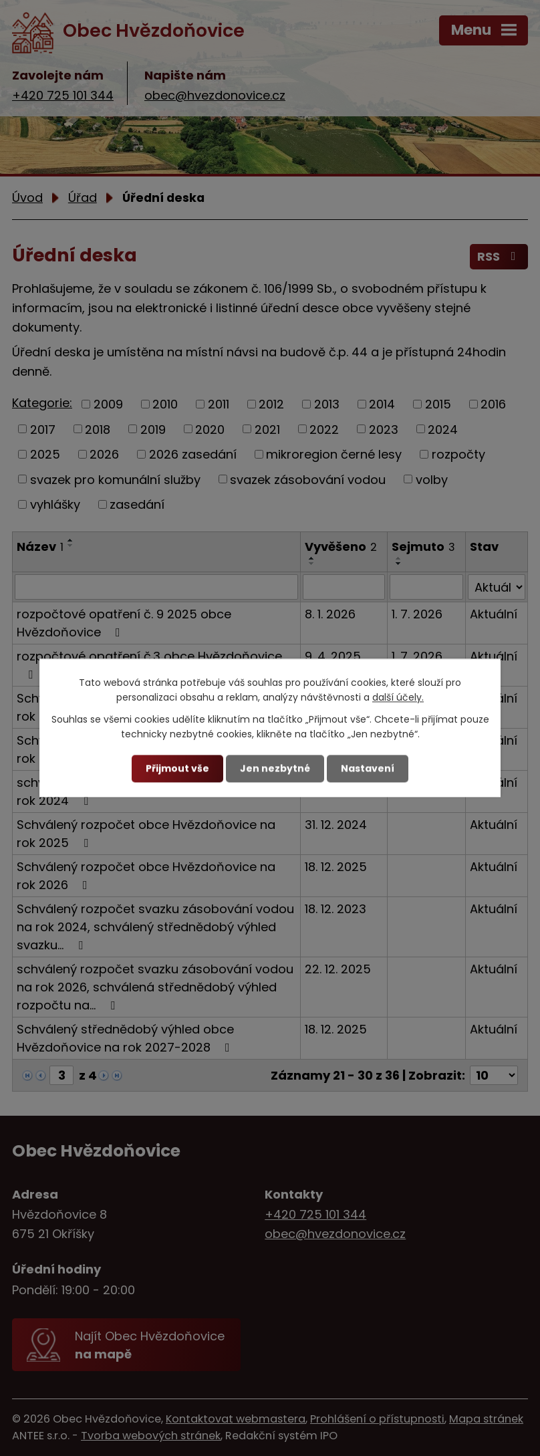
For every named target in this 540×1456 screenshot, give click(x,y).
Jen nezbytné (275, 768)
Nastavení (367, 768)
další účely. (398, 698)
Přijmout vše (177, 768)
